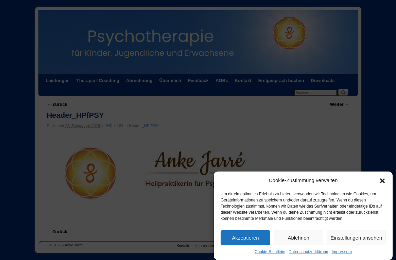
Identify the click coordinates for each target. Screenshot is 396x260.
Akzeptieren (245, 239)
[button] (382, 182)
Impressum (342, 253)
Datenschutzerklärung (308, 253)
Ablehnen (298, 239)
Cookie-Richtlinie (270, 253)
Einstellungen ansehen (356, 239)
